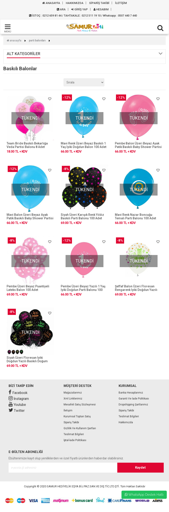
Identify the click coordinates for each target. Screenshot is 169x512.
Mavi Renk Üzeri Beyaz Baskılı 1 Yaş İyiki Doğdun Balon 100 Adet (83, 145)
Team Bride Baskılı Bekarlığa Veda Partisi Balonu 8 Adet (27, 145)
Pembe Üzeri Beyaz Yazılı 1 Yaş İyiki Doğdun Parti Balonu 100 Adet (83, 290)
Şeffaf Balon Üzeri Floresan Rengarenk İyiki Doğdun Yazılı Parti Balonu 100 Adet (136, 290)
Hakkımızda (126, 422)
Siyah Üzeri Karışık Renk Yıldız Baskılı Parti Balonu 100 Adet (82, 216)
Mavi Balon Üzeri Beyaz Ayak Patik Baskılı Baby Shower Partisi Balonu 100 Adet (30, 218)
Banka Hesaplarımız (131, 392)
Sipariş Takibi (71, 422)
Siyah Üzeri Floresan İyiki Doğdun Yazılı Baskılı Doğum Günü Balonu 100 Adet (27, 361)
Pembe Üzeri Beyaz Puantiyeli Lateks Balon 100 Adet (28, 288)
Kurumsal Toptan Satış (77, 416)
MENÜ (7, 28)
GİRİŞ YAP (79, 9)
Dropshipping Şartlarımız (133, 404)
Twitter (17, 410)
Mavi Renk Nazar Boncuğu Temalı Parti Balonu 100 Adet (135, 216)
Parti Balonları (37, 40)
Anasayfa (14, 40)
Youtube (17, 405)
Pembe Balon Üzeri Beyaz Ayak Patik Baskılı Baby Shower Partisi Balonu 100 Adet (138, 147)
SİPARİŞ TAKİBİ (99, 3)
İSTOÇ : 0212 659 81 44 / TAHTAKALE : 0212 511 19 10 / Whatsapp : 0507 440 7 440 (83, 15)
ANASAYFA (51, 3)
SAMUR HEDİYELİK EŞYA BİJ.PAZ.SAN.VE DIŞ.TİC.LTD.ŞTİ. (83, 486)
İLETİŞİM (121, 3)
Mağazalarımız (73, 392)
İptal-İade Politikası (75, 440)
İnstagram (19, 399)
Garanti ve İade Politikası (134, 398)
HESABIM (101, 9)
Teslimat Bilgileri (74, 434)
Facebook (18, 393)
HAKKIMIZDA (74, 3)
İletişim (68, 410)
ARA (61, 9)
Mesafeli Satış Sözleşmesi (80, 404)
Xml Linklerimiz (73, 398)
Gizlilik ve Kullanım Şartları (80, 428)
